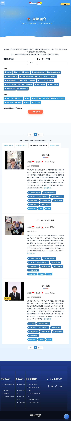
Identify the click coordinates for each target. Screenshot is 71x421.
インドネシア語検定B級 (46, 80)
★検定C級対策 (54, 84)
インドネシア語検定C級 (28, 80)
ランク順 (21, 145)
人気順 (8, 145)
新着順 (54, 145)
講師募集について (34, 399)
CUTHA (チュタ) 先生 (46, 220)
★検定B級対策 (11, 88)
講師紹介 (6, 393)
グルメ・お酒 (45, 98)
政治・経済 (10, 102)
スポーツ (20, 98)
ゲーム (27, 102)
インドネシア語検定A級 (13, 84)
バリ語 (18, 72)
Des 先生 (46, 154)
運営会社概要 (33, 384)
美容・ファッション (58, 98)
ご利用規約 (22, 402)
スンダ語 (27, 72)
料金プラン (7, 390)
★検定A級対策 (24, 88)
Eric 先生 (46, 285)
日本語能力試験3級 (12, 76)
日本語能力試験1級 (39, 72)
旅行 (28, 98)
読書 (35, 98)
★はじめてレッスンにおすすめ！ (47, 76)
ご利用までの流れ (9, 396)
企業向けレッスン (34, 402)
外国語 (19, 102)
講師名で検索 (9, 59)
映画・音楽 (10, 98)
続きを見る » (48, 188)
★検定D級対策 (41, 84)
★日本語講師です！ (12, 80)
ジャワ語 (9, 72)
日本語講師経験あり (27, 76)
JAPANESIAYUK (35, 3)
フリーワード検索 (43, 59)
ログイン (66, 4)
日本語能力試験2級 (54, 72)
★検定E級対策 (28, 84)
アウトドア (37, 102)
